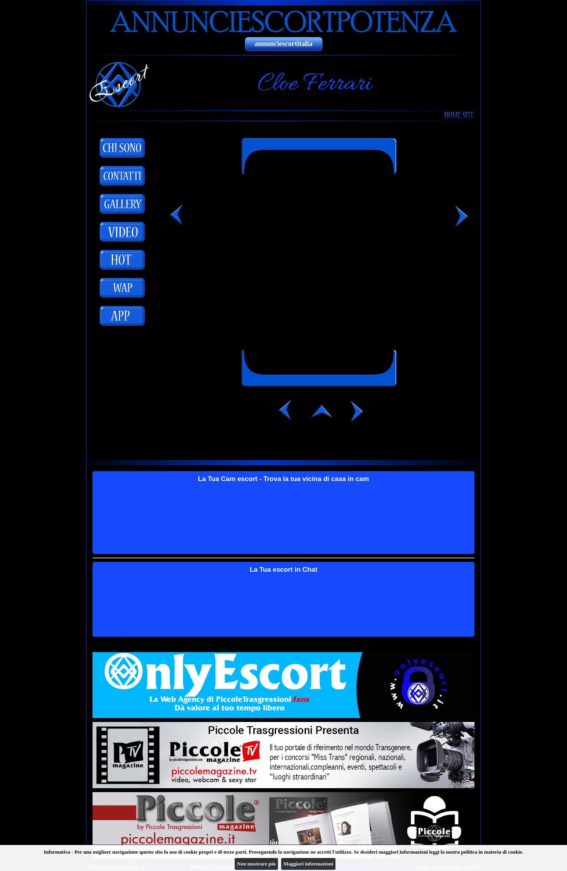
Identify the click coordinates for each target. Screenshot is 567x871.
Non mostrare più (256, 864)
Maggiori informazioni (308, 864)
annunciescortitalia (284, 44)
